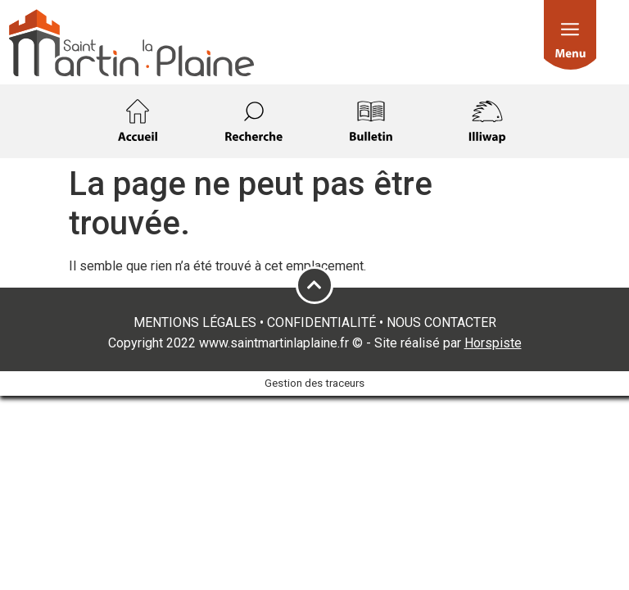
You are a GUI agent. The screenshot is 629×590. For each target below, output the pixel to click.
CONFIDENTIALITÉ (321, 322)
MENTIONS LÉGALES (194, 322)
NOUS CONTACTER (441, 322)
